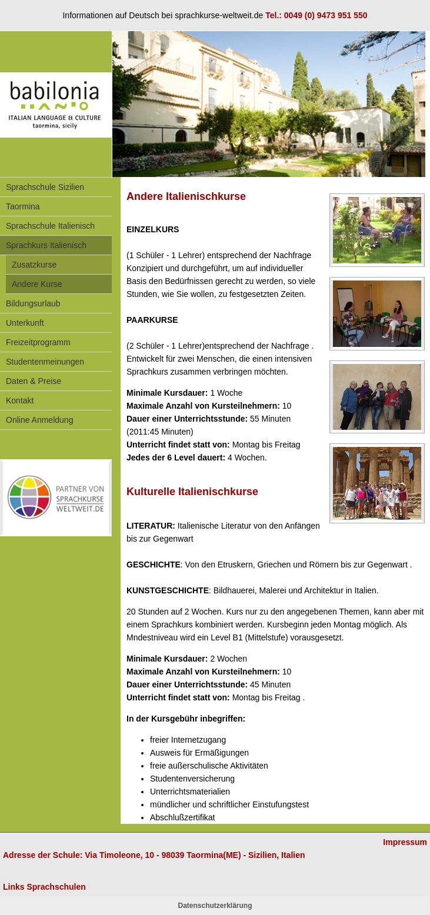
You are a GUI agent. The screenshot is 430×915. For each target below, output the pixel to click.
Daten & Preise (33, 381)
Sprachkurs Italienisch (46, 245)
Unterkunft (25, 323)
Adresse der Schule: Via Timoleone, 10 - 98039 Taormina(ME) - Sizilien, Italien (154, 855)
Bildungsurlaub (33, 303)
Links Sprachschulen (44, 886)
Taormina (23, 206)
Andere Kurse (37, 284)
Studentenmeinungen (45, 361)
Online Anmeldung (39, 420)
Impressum (405, 842)
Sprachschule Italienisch (50, 226)
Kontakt (20, 400)
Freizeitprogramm (38, 342)
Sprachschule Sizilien (45, 187)
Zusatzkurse (34, 264)
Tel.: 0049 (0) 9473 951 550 (316, 15)
